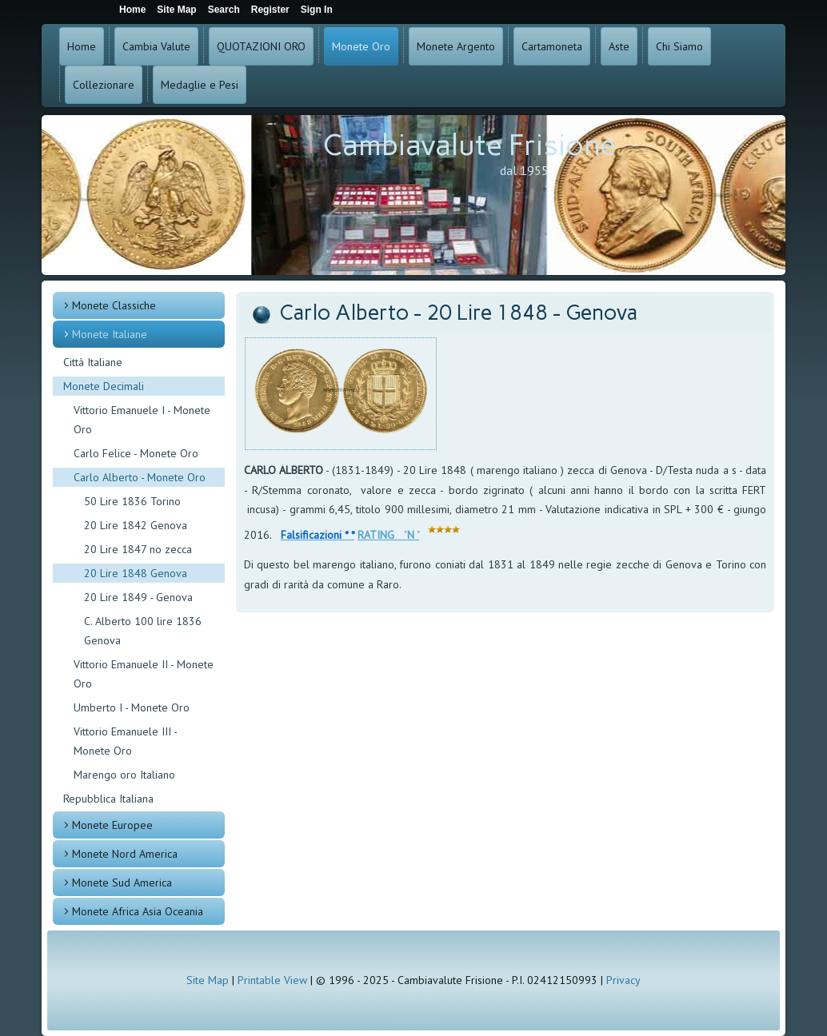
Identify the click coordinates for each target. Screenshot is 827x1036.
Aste (619, 46)
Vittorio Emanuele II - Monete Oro (144, 674)
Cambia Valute (156, 46)
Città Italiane (92, 362)
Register (270, 9)
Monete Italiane (109, 334)
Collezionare (103, 85)
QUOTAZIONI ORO (261, 46)
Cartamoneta (551, 46)
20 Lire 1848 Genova (135, 573)
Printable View (272, 980)
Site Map (207, 980)
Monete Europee (112, 825)
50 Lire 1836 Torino (132, 501)
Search (224, 9)
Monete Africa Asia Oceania (137, 911)
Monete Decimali (103, 386)
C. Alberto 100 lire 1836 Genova (143, 631)
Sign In (317, 9)
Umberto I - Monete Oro (132, 707)
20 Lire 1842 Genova (135, 525)
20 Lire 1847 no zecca (138, 549)
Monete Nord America (125, 854)
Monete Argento (456, 46)
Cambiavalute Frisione (469, 145)
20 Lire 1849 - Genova (138, 597)
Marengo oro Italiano (124, 774)
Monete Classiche (114, 305)
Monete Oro (361, 46)
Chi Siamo (679, 46)
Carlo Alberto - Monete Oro (140, 477)
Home (81, 46)
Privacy (623, 980)
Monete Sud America (122, 882)
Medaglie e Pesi (199, 85)
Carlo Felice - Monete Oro (136, 453)
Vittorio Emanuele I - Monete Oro (142, 419)
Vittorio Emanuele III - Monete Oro (125, 741)
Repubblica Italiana (108, 798)
